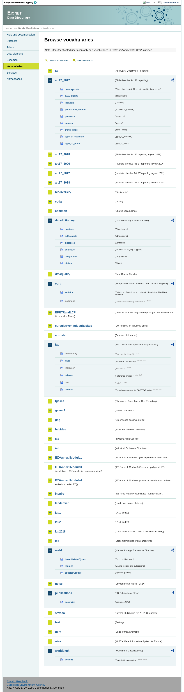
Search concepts (85, 60)
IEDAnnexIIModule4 (68, 480)
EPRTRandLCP (65, 312)
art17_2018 (62, 182)
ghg (57, 419)
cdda (58, 201)
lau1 (58, 512)
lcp (57, 540)
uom (58, 631)
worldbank (62, 650)
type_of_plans (72, 143)
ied (57, 448)
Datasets (12, 40)
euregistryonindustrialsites (73, 325)
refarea (69, 375)
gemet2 (60, 410)
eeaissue (70, 249)
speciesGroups (73, 572)
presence (70, 116)
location (69, 102)
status (68, 263)
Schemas (12, 59)
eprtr (58, 283)
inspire (59, 493)
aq (56, 70)
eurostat (60, 335)
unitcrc (69, 389)
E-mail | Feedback (17, 681)
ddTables (70, 242)
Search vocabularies (59, 60)
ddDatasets (71, 236)
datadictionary (65, 220)
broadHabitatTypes (75, 559)
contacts (69, 229)
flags (67, 360)
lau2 (58, 522)
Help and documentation (21, 34)
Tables (10, 47)
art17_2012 (62, 173)
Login (148, 2)
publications (63, 593)
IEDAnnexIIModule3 (68, 467)
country (69, 659)
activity (69, 292)
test (57, 622)
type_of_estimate (74, 136)
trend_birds (71, 129)
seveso (60, 612)
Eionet (21, 28)
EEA (21, 2)
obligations (71, 256)
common (61, 210)
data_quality (71, 96)
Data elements (15, 53)
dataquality (62, 274)
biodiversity (63, 192)
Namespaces (14, 79)
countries (70, 602)
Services (12, 72)
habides (60, 429)
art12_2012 (62, 80)
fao (57, 344)
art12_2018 (62, 154)
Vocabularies (15, 66)
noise (59, 583)
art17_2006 (62, 163)
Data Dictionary (33, 28)
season (69, 123)
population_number (75, 109)
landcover (62, 503)
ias (57, 438)
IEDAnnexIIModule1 (68, 457)
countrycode (72, 89)
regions (69, 566)
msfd (58, 550)
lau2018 (60, 531)
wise (58, 641)
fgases (59, 401)
